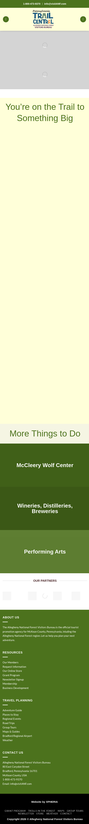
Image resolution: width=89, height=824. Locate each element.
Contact (66, 813)
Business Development (16, 687)
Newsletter (26, 813)
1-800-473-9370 (31, 3)
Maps (61, 810)
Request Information (14, 666)
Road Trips (9, 723)
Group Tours (9, 727)
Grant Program (11, 675)
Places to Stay (11, 714)
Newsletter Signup (13, 679)
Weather (8, 740)
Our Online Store (12, 670)
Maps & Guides (11, 731)
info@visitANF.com (21, 783)
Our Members (10, 662)
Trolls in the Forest (41, 810)
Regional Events (12, 718)
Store (40, 813)
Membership (10, 683)
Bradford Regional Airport (17, 735)
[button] (6, 19)
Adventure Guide (12, 710)
